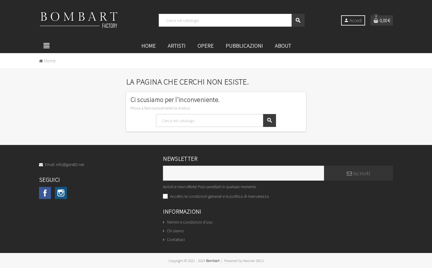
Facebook (45, 193)
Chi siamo (175, 230)
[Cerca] (231, 20)
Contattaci (176, 239)
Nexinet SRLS (253, 260)
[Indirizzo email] (243, 173)
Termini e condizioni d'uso (190, 222)
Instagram (61, 193)
